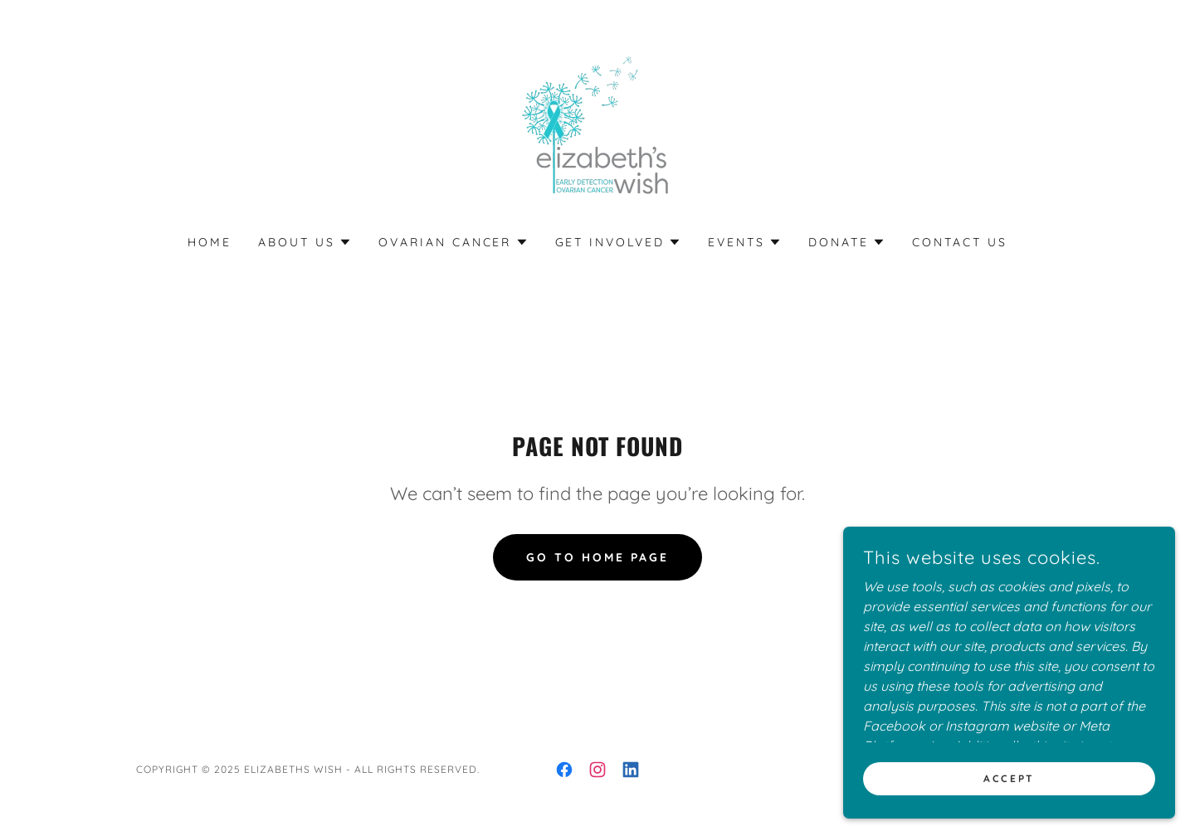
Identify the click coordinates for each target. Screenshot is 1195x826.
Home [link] (210, 242)
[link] (597, 127)
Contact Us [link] (959, 242)
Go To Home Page (597, 557)
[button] (305, 242)
